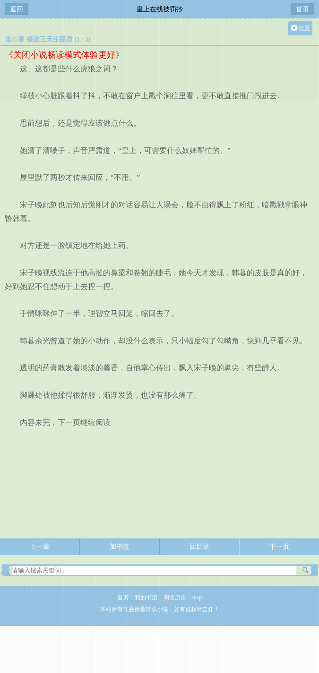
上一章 (40, 546)
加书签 (119, 546)
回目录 (199, 546)
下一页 (279, 546)
